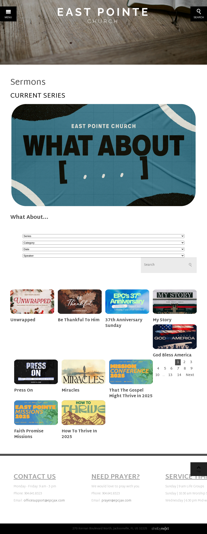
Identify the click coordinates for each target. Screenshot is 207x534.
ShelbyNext (160, 529)
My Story (162, 320)
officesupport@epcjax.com (44, 501)
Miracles (70, 390)
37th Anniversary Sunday (123, 323)
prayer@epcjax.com (116, 501)
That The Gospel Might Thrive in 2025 (131, 393)
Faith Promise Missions (28, 434)
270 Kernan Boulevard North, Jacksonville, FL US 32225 (109, 528)
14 (179, 375)
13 (170, 375)
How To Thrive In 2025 (79, 434)
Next (190, 375)
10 (157, 375)
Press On (23, 390)
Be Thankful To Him (78, 320)
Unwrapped (22, 320)
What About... (29, 217)
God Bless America (172, 355)
